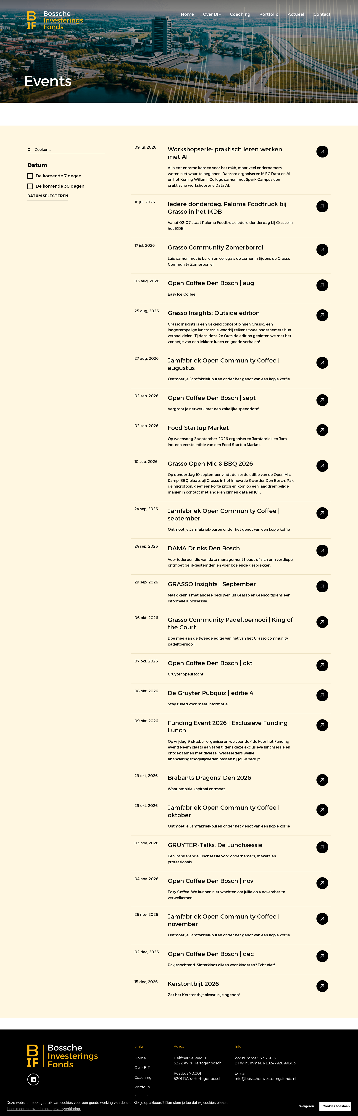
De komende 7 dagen (58, 176)
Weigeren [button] (306, 1106)
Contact (322, 14)
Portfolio (269, 14)
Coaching (240, 14)
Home (187, 14)
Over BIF (212, 14)
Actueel (296, 14)
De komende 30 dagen (60, 186)
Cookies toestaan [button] (336, 1106)
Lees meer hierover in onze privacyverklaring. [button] (44, 1109)
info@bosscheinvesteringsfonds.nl (265, 1079)
